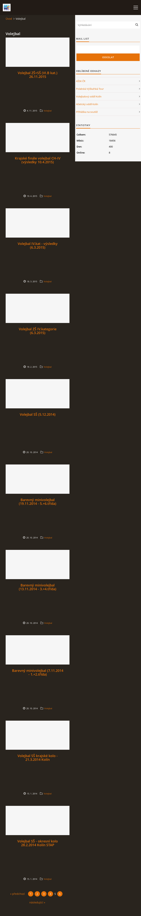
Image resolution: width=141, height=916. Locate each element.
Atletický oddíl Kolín (87, 104)
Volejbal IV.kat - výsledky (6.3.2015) (38, 245)
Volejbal (48, 110)
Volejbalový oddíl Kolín (88, 96)
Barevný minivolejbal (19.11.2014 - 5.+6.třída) (37, 501)
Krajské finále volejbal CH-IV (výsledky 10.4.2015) (37, 160)
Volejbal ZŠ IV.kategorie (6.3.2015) (37, 331)
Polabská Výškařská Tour (90, 88)
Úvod (9, 18)
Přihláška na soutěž (87, 112)
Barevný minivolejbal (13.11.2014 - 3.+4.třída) (37, 587)
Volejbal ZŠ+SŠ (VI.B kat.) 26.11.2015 (37, 74)
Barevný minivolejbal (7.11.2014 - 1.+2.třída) (37, 672)
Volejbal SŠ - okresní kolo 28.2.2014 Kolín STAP (37, 843)
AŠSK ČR (80, 81)
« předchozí (17, 894)
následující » (37, 902)
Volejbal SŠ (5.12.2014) (38, 414)
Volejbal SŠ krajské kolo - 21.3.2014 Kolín (38, 757)
